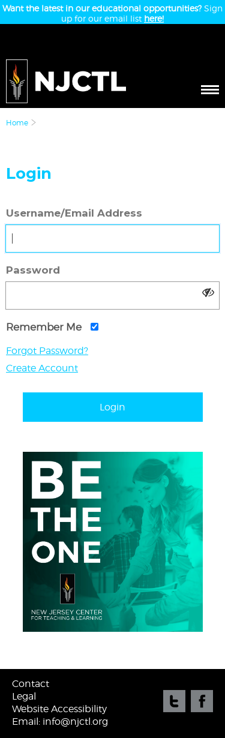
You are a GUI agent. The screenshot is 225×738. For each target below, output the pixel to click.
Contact (30, 683)
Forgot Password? (47, 350)
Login (112, 407)
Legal (24, 696)
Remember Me (52, 327)
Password (33, 270)
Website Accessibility (59, 709)
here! (154, 18)
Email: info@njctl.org (60, 721)
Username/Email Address (74, 213)
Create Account (42, 368)
